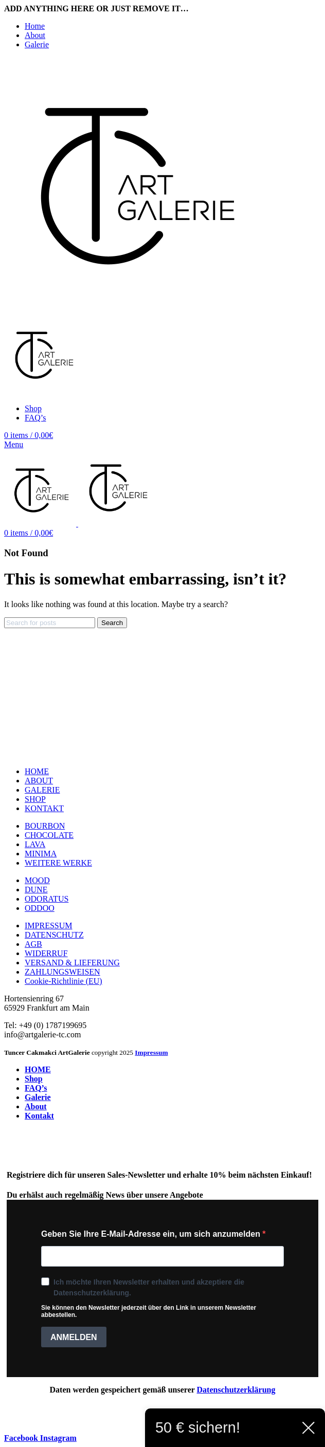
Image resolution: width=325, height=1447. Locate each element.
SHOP (35, 799)
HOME (37, 771)
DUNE (36, 889)
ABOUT (39, 780)
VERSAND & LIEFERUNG (72, 962)
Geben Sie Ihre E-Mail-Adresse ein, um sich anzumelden (151, 1234)
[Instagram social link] (58, 1438)
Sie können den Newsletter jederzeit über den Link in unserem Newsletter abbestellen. (148, 1311)
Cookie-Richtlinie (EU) (63, 981)
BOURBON (45, 825)
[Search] (49, 622)
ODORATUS (46, 898)
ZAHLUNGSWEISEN (62, 971)
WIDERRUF (46, 953)
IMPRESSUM (48, 925)
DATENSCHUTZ (54, 934)
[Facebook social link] (22, 1438)
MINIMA (41, 853)
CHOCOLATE (49, 835)
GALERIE (42, 789)
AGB (33, 944)
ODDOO (40, 908)
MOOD (37, 880)
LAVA (35, 844)
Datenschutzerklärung (236, 1389)
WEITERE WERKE (58, 862)
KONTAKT (44, 808)
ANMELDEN (73, 1337)
